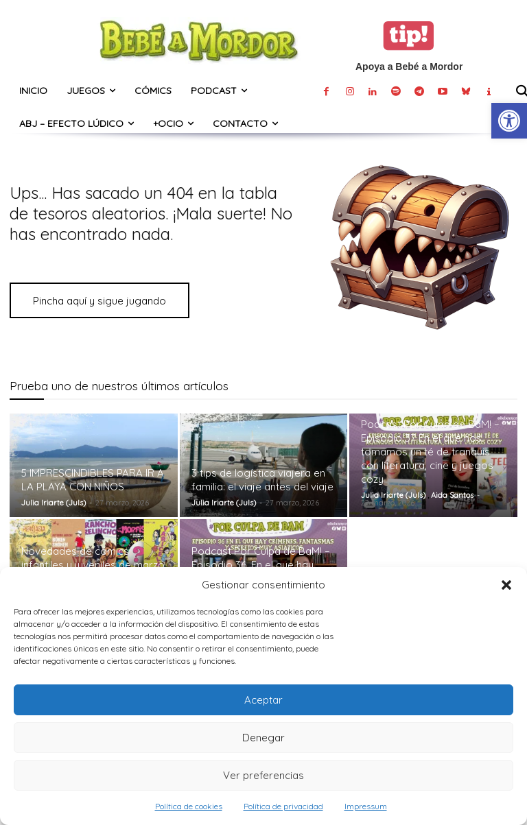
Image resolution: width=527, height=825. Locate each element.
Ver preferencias (263, 775)
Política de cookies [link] (188, 806)
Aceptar (263, 699)
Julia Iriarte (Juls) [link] (53, 502)
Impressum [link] (365, 806)
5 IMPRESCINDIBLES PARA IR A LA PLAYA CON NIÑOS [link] (92, 479)
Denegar (263, 737)
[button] (506, 585)
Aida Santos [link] (452, 495)
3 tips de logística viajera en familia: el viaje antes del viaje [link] (262, 479)
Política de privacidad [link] (283, 806)
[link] (509, 121)
